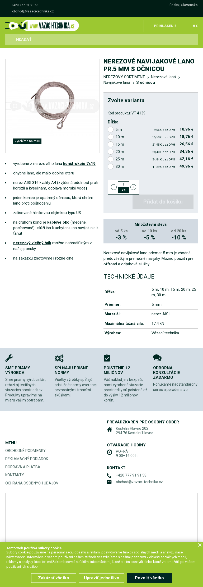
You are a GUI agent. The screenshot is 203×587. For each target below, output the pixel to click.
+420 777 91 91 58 (25, 5)
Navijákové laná (116, 82)
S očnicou (145, 82)
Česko (174, 5)
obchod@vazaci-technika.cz (33, 11)
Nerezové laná (163, 77)
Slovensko (189, 5)
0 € (195, 25)
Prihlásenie (166, 25)
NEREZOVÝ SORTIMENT (124, 77)
